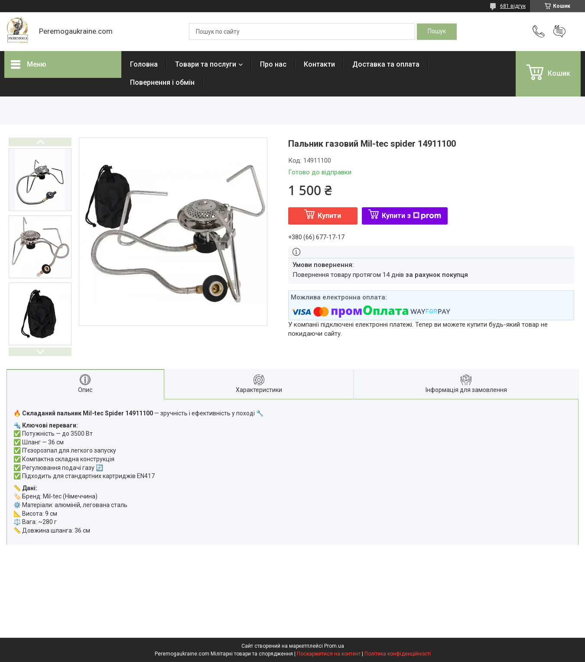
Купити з (411, 216)
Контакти (319, 64)
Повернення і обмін (162, 82)
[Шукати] (437, 31)
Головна (144, 64)
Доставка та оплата (385, 64)
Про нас (273, 64)
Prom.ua (334, 646)
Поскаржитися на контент (329, 654)
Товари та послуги (205, 64)
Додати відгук (559, 31)
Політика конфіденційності (397, 654)
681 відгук (513, 6)
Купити (329, 216)
